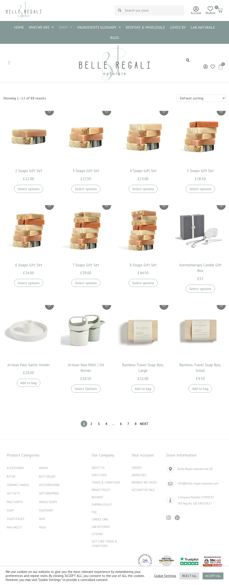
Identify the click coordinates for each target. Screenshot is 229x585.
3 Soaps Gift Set (85, 170)
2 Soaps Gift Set (28, 170)
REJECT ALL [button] (189, 576)
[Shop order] (201, 98)
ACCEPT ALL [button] (213, 576)
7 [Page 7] (128, 423)
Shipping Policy (102, 504)
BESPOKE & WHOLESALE (145, 27)
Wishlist (210, 13)
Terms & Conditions (106, 482)
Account (196, 13)
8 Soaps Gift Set (143, 265)
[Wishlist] (210, 9)
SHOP (65, 27)
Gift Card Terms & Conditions (105, 543)
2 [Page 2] (91, 423)
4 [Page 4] (106, 423)
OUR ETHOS (99, 475)
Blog (114, 37)
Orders (137, 467)
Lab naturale (203, 27)
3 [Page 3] (99, 423)
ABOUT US (98, 467)
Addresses (139, 475)
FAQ (94, 512)
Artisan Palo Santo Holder (28, 364)
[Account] (196, 9)
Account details (144, 490)
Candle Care (101, 519)
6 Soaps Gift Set (28, 265)
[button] (187, 60)
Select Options (86, 388)
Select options (29, 189)
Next (144, 423)
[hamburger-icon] (9, 62)
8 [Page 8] (136, 423)
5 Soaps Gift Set (200, 170)
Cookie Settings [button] (165, 576)
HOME (19, 27)
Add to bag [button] (28, 383)
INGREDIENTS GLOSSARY (99, 27)
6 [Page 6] (121, 423)
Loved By (178, 27)
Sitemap (97, 534)
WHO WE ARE (41, 27)
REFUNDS (98, 497)
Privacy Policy (102, 490)
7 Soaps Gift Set (85, 265)
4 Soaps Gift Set (143, 170)
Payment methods (145, 482)
